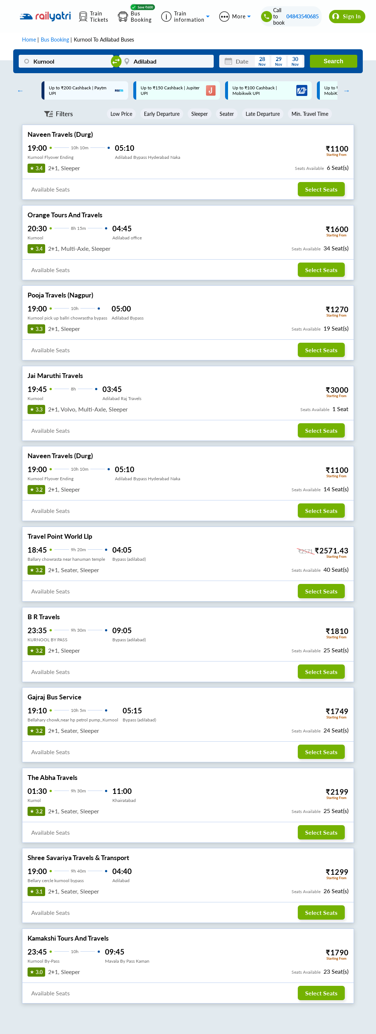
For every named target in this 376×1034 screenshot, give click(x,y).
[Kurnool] (66, 61)
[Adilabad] (166, 61)
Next (345, 90)
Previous (18, 90)
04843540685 (302, 16)
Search (333, 61)
